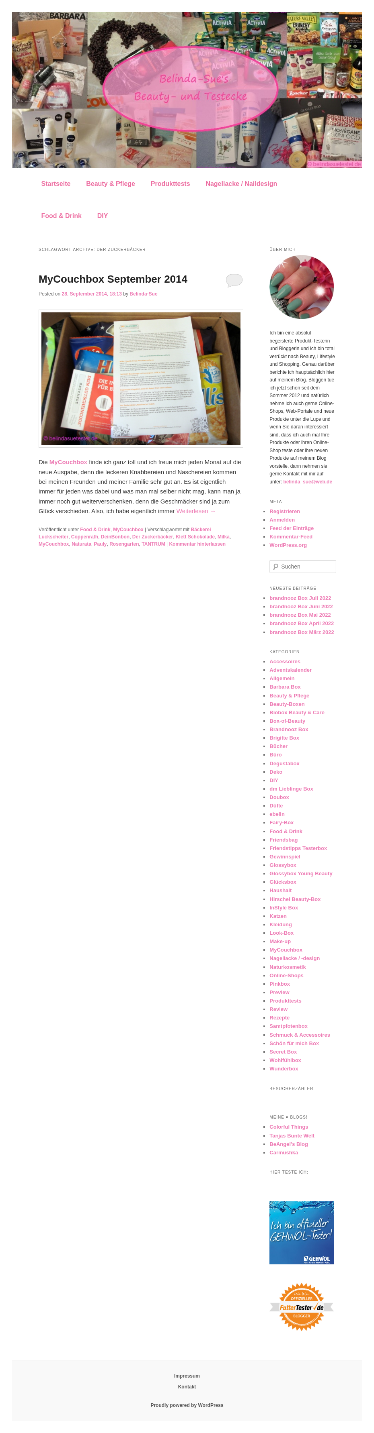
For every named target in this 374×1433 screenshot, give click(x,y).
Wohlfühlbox (285, 1060)
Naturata (81, 544)
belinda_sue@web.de (307, 482)
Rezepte (279, 1018)
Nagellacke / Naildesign (241, 183)
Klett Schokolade (195, 537)
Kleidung (280, 924)
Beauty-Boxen (286, 704)
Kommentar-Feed (290, 537)
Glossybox (282, 865)
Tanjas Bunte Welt (291, 1136)
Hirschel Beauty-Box (295, 899)
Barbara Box (284, 687)
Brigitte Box (284, 738)
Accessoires (284, 661)
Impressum (187, 1376)
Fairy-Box (281, 822)
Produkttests (170, 183)
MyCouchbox (128, 529)
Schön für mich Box (294, 1043)
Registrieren (284, 511)
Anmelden (282, 520)
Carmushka (283, 1153)
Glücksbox (282, 882)
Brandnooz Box (288, 729)
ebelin (277, 814)
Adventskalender (290, 670)
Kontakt (187, 1387)
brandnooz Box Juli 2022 (300, 598)
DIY (102, 215)
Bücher (278, 746)
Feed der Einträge (291, 528)
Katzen (278, 916)
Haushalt (280, 890)
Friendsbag (283, 840)
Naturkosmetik (287, 967)
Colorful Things (288, 1127)
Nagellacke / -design (294, 958)
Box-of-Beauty (287, 721)
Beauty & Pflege (110, 183)
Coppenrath (84, 537)
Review (278, 1009)
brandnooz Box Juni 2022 (301, 606)
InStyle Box (283, 908)
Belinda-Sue (143, 294)
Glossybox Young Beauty (300, 873)
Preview (279, 992)
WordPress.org (288, 545)
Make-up (280, 941)
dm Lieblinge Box (291, 789)
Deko (275, 772)
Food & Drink (61, 215)
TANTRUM (153, 544)
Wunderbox (283, 1069)
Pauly (100, 544)
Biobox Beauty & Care (297, 712)
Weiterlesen (196, 511)
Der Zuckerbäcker (152, 537)
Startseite (56, 183)
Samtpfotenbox (288, 1026)
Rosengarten (124, 544)
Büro (275, 755)
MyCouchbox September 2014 (113, 279)
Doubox (279, 797)
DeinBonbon (115, 537)
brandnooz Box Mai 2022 (300, 615)
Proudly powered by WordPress (186, 1405)
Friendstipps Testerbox (298, 848)
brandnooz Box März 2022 (301, 632)
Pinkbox (279, 984)
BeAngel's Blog (288, 1144)
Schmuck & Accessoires (299, 1035)
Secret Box (283, 1052)
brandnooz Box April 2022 (301, 623)
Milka (224, 537)
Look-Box (281, 933)
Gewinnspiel (284, 857)
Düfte (276, 806)
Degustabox (284, 763)
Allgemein (281, 678)
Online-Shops (286, 975)
